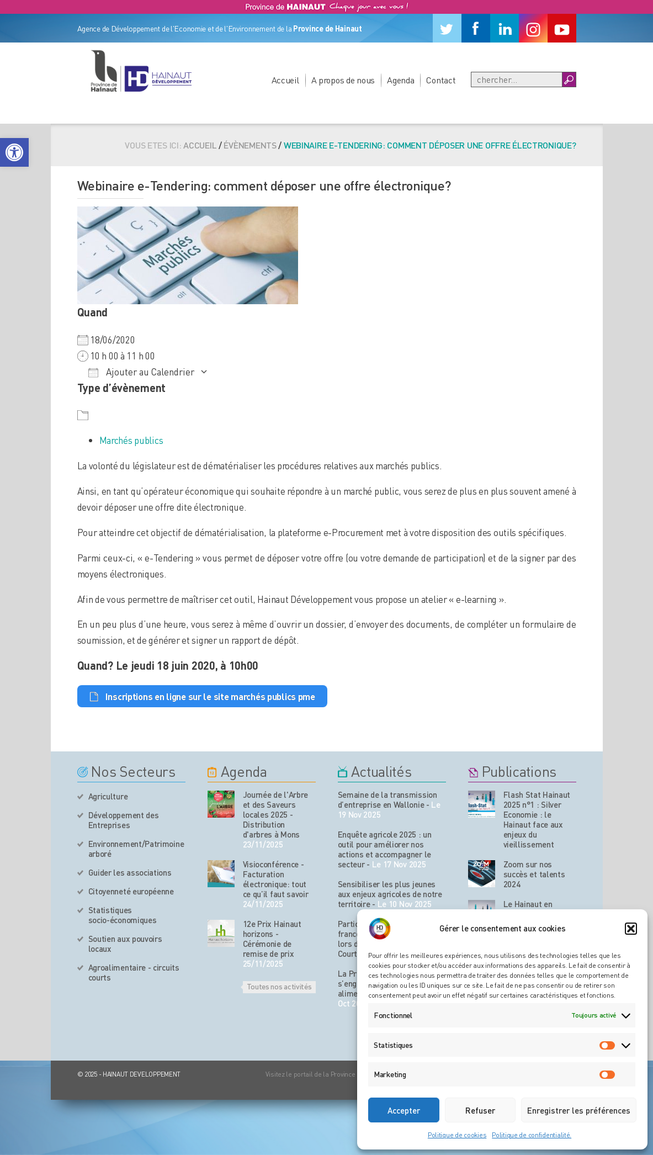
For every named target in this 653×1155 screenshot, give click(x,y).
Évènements (250, 145)
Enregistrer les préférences (578, 1110)
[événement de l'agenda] (221, 804)
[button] (14, 152)
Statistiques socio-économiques (122, 914)
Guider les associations (130, 872)
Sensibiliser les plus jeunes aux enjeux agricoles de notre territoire (390, 893)
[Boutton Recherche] (569, 79)
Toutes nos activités (279, 986)
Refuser (480, 1110)
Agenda (400, 80)
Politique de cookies (457, 1135)
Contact (440, 80)
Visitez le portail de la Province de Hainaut (327, 1074)
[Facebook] (475, 28)
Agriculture (108, 796)
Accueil (285, 80)
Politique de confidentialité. (531, 1135)
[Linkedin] (504, 28)
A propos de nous (343, 80)
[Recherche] (516, 79)
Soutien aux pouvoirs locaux (125, 943)
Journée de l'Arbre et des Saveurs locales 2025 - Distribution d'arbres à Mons (276, 814)
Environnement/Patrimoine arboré (136, 848)
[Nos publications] (481, 804)
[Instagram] (533, 28)
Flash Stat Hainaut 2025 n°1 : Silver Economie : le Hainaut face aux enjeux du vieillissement (537, 819)
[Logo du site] (140, 70)
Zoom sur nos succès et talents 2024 (534, 874)
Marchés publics (131, 440)
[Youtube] (562, 28)
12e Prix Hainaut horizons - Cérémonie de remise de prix (272, 938)
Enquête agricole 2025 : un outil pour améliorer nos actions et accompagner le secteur (385, 849)
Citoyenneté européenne (131, 891)
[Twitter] (447, 28)
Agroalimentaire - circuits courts (133, 972)
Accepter (403, 1110)
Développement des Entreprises (123, 819)
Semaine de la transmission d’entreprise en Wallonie (387, 799)
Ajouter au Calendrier (141, 371)
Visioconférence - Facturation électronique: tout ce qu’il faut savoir (276, 879)
